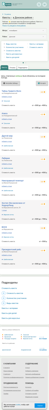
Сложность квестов (13, 51)
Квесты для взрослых (14, 54)
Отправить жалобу (31, 393)
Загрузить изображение (32, 374)
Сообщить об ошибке (31, 390)
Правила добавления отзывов (34, 377)
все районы (43, 349)
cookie (18, 405)
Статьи (27, 368)
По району (7, 14)
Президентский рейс (11, 249)
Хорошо (40, 405)
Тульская (7, 101)
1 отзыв (4, 210)
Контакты (28, 387)
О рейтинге (6, 374)
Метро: (4, 30)
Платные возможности (10, 387)
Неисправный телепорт (13, 180)
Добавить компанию (31, 371)
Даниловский (6, 350)
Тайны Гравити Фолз (11, 91)
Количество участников (15, 47)
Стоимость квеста (9, 288)
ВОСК (4, 227)
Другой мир (7, 136)
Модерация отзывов (31, 397)
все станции (43, 338)
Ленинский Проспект (28, 337)
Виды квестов (11, 44)
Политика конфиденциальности (13, 377)
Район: (4, 36)
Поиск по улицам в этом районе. (14, 26)
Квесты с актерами (10, 308)
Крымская (6, 337)
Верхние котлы (9, 214)
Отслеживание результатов (12, 390)
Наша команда (8, 371)
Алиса (4, 113)
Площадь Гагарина (9, 338)
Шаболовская (8, 146)
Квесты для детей (12, 57)
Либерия (6, 158)
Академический (26, 350)
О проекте (6, 368)
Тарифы (5, 393)
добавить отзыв (7, 96)
